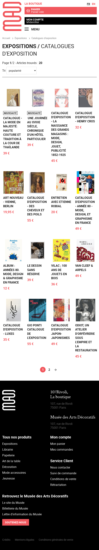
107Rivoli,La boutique (60, 394)
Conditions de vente (63, 479)
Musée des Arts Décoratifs (72, 417)
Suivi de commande (63, 473)
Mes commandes (61, 449)
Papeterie (8, 455)
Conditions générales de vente (56, 539)
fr (88, 4)
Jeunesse (8, 478)
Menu (32, 29)
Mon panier (57, 444)
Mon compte (35, 19)
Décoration (9, 467)
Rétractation (58, 485)
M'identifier (32, 22)
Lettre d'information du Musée (22, 514)
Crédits (6, 539)
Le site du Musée (13, 503)
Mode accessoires (14, 473)
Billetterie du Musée (15, 508)
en (93, 4)
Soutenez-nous (15, 522)
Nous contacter (60, 467)
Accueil (6, 38)
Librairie (7, 449)
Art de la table (11, 461)
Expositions (9, 444)
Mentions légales (24, 539)
